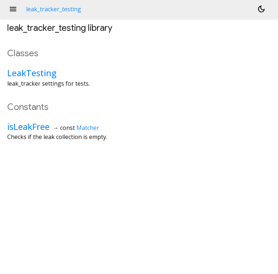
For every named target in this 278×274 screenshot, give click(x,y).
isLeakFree (28, 126)
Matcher (87, 128)
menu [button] (13, 9)
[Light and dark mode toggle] (261, 9)
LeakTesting (31, 73)
